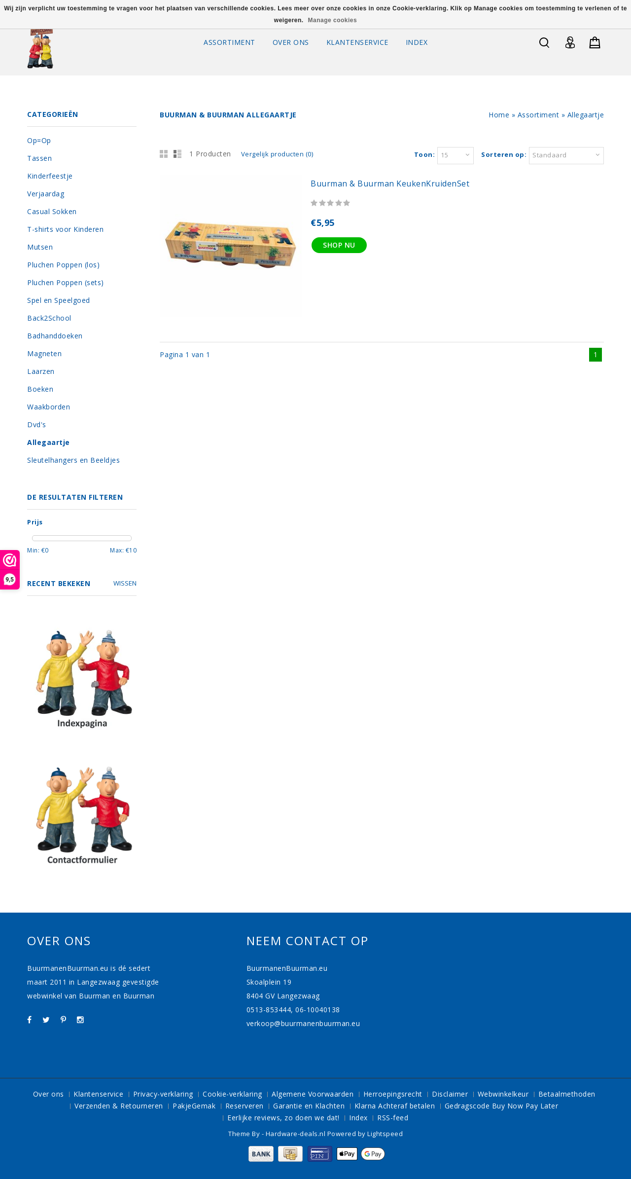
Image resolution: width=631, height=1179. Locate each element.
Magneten (44, 353)
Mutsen (40, 247)
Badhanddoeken (55, 335)
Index (417, 42)
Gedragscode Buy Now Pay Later (502, 1105)
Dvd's (36, 424)
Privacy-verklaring (163, 1094)
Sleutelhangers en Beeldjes (73, 460)
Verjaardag (45, 193)
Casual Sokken (52, 211)
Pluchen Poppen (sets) (65, 282)
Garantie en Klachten (309, 1105)
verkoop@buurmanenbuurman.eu (303, 1023)
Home (499, 114)
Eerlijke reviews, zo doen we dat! (283, 1117)
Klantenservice (357, 42)
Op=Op (39, 140)
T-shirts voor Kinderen (65, 229)
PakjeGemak (194, 1105)
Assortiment (229, 42)
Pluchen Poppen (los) (63, 264)
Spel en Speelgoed (58, 300)
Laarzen (41, 371)
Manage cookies (332, 20)
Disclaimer (450, 1094)
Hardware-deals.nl (296, 1133)
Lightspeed (385, 1133)
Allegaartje (585, 114)
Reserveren (244, 1105)
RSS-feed (392, 1117)
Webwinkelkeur (503, 1094)
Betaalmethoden (567, 1094)
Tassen (39, 158)
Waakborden (48, 406)
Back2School (49, 318)
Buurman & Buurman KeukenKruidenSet (390, 183)
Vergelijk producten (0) (277, 153)
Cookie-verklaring (232, 1094)
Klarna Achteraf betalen (394, 1105)
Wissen (125, 583)
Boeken (40, 389)
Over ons (291, 42)
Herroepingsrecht (392, 1094)
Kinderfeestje (50, 176)
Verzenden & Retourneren (118, 1105)
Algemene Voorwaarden (312, 1094)
